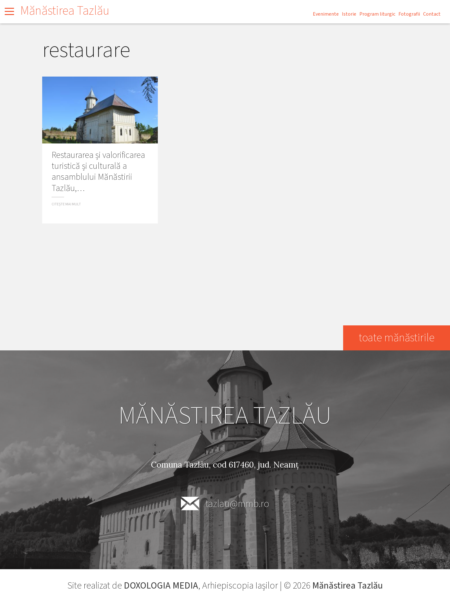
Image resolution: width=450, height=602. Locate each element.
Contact (432, 14)
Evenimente (326, 14)
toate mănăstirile (396, 338)
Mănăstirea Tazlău (64, 11)
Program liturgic (377, 14)
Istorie (349, 14)
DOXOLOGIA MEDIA (160, 585)
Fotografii (409, 14)
